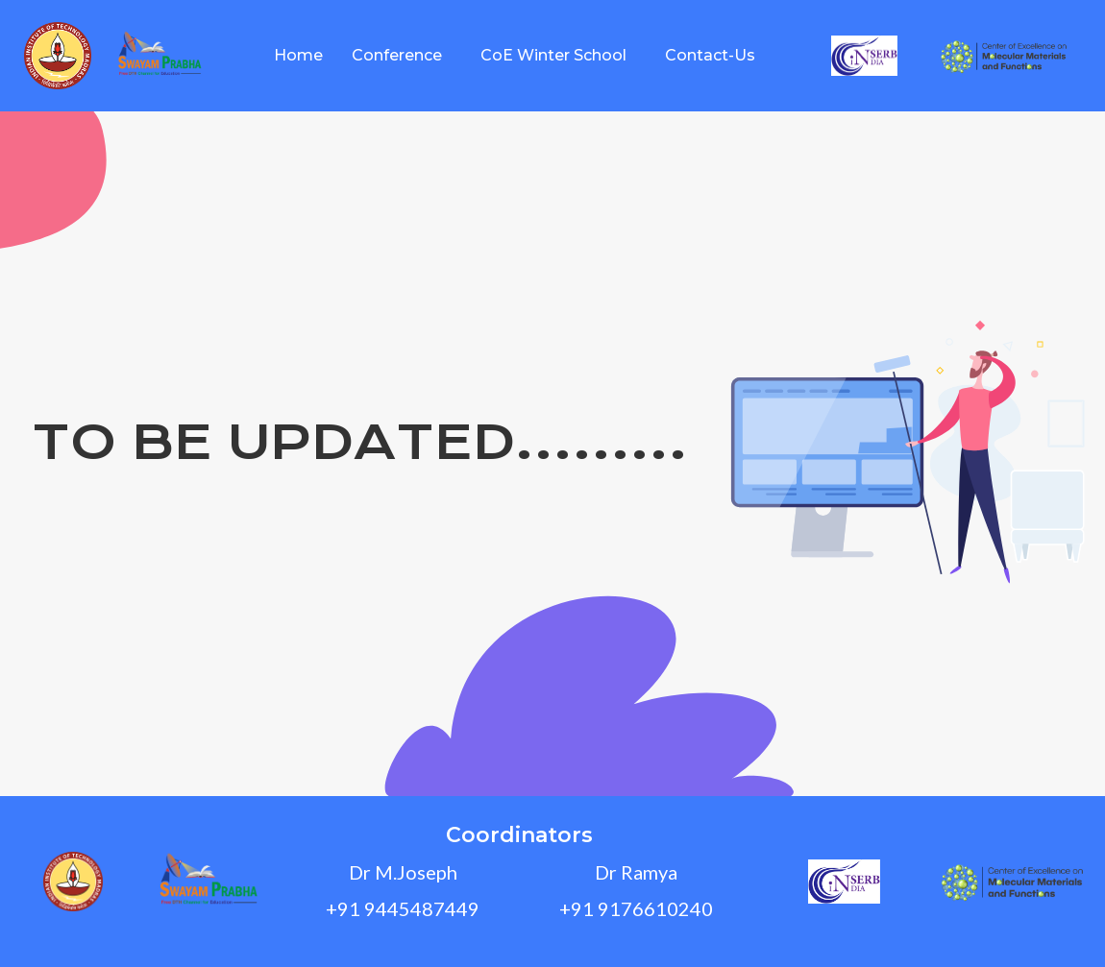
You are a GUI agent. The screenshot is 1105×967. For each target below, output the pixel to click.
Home (298, 55)
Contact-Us (710, 55)
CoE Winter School (553, 55)
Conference (397, 55)
